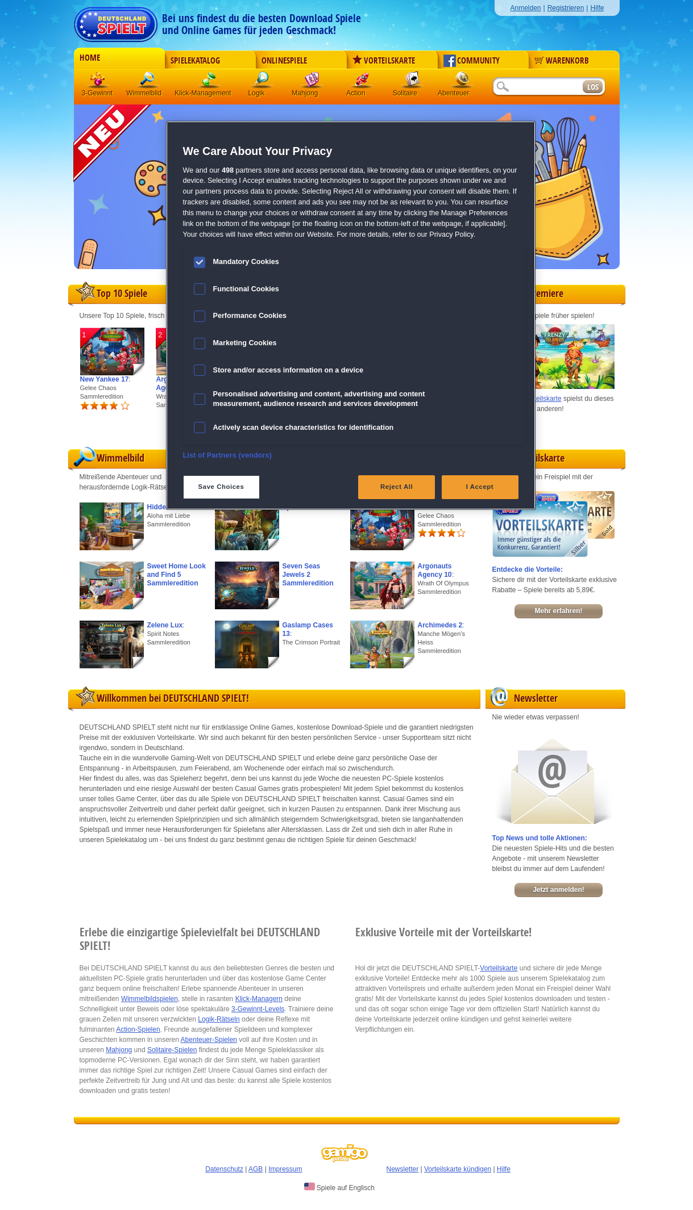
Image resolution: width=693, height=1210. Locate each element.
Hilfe (597, 8)
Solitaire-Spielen (172, 1050)
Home (90, 58)
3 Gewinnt (98, 82)
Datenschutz (224, 1169)
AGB (255, 1169)
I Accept (479, 486)
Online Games (271, 727)
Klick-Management (209, 82)
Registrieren (565, 8)
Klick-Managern (259, 999)
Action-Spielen (138, 1029)
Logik (262, 82)
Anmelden (525, 8)
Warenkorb (561, 61)
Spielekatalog (195, 61)
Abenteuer (462, 82)
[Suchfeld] (537, 87)
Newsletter (403, 1169)
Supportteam (421, 738)
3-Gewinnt (97, 93)
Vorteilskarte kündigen (457, 1169)
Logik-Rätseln (218, 1019)
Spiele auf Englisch (339, 1187)
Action (362, 82)
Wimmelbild (148, 82)
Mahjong (312, 82)
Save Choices (221, 486)
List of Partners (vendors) (227, 455)
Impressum (285, 1169)
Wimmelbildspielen (149, 999)
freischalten (339, 799)
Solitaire (412, 82)
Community (471, 61)
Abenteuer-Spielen (209, 1040)
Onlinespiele (284, 61)
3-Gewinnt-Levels (257, 1009)
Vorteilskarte (383, 61)
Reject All (396, 486)
